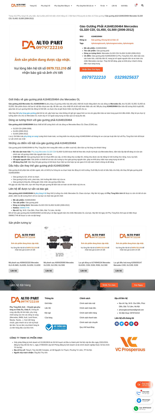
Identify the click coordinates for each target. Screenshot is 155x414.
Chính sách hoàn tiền (88, 308)
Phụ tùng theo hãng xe (63, 6)
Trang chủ (33, 6)
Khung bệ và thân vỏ (86, 16)
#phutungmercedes (114, 43)
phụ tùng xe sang (31, 136)
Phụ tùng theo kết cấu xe (86, 6)
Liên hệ (114, 6)
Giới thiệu (124, 6)
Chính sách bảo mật (87, 303)
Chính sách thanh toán (88, 318)
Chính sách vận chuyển (89, 322)
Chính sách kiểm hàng (88, 313)
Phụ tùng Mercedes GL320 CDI (43, 152)
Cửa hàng (48, 318)
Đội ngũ (48, 313)
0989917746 (24, 208)
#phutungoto (128, 43)
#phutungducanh (98, 43)
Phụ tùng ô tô (45, 6)
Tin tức (104, 6)
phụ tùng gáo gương (27, 113)
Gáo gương (99, 16)
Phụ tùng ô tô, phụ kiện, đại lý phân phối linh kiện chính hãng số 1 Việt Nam (47, 16)
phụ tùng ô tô (40, 193)
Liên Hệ (48, 308)
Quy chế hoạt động (87, 327)
